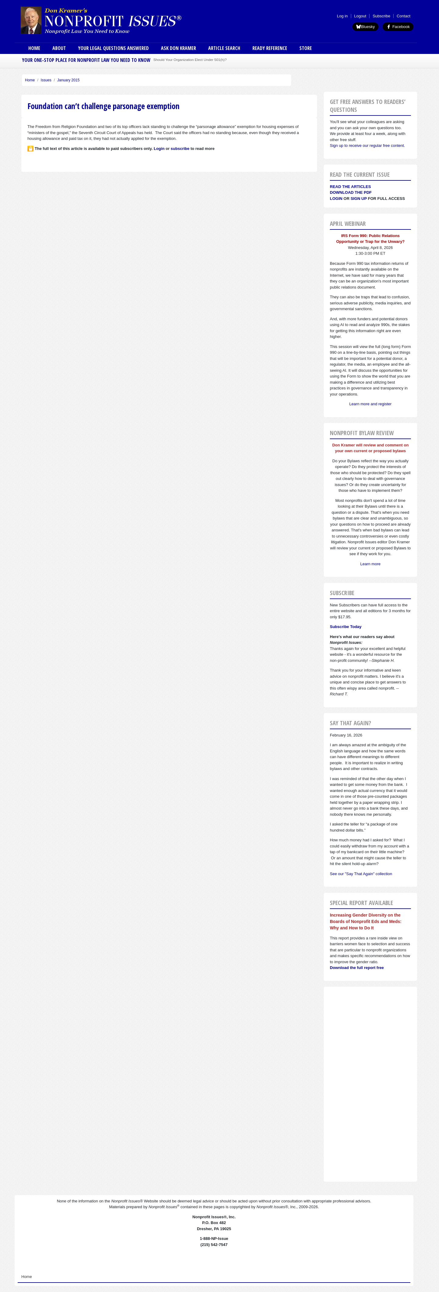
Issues (46, 80)
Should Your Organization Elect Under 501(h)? (190, 60)
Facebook (398, 26)
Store (305, 48)
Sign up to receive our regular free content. (367, 145)
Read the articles (350, 186)
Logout (360, 16)
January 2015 (68, 80)
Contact (403, 16)
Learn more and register (370, 404)
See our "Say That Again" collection (361, 873)
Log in (342, 16)
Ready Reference (269, 48)
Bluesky (365, 26)
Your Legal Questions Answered (113, 48)
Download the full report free (357, 967)
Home (34, 48)
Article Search (224, 48)
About (59, 48)
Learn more (370, 564)
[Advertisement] (370, 1084)
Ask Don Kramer (178, 48)
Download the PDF (351, 192)
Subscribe (381, 16)
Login (336, 198)
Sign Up (359, 198)
